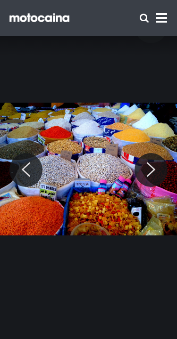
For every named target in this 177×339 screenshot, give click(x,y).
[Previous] (25, 170)
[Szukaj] (144, 18)
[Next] (151, 170)
